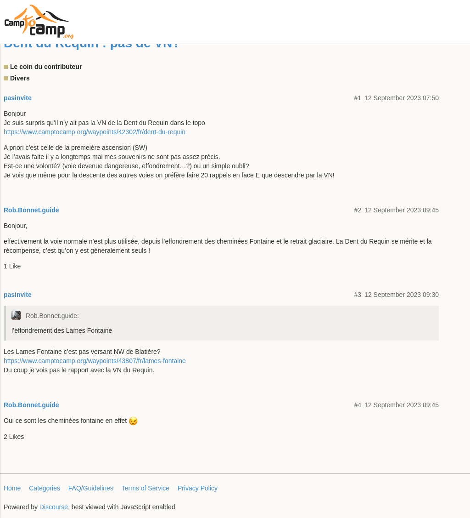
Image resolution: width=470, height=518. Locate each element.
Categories (44, 488)
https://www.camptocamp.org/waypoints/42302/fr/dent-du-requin (94, 132)
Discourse (53, 507)
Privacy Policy (198, 488)
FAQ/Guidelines (90, 488)
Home (12, 488)
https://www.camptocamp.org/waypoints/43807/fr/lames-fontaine (95, 360)
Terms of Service (145, 488)
